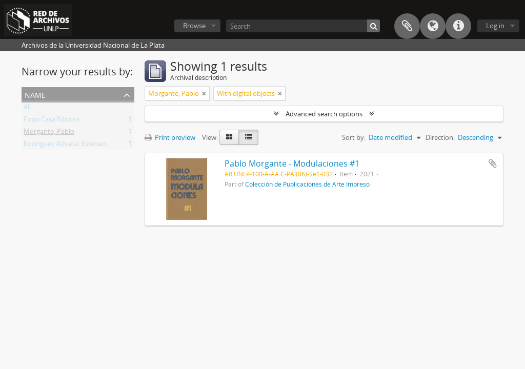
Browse (194, 25)
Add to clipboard (493, 163)
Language (433, 26)
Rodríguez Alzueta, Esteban (65, 145)
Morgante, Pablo (49, 133)
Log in (495, 25)
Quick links (458, 26)
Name (35, 94)
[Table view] (248, 137)
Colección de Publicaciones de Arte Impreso (307, 184)
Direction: (440, 137)
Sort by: (354, 137)
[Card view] (229, 137)
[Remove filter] (204, 93)
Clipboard (407, 26)
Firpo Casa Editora (51, 121)
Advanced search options (324, 113)
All (27, 108)
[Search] (303, 25)
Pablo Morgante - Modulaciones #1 (292, 163)
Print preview (170, 137)
